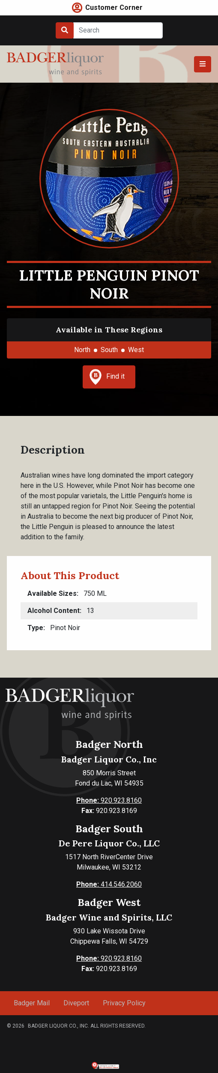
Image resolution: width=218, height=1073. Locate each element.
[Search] (118, 30)
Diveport (76, 1003)
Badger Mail (32, 1003)
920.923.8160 (109, 800)
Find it (107, 377)
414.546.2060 (109, 884)
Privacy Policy (124, 1003)
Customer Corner (114, 7)
